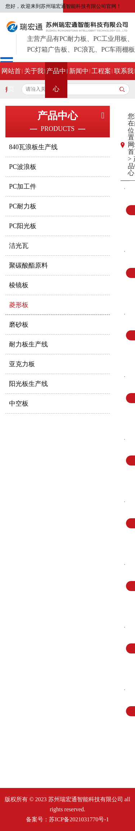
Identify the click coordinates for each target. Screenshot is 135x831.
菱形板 (18, 304)
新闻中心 (79, 80)
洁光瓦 (18, 245)
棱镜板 (18, 285)
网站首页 (11, 80)
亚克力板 (22, 364)
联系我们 (124, 80)
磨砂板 (18, 324)
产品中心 (56, 80)
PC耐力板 (22, 206)
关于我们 (34, 80)
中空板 (18, 403)
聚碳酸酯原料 (28, 265)
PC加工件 (22, 186)
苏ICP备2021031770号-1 (79, 819)
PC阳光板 (22, 226)
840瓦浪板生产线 (33, 147)
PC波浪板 (22, 166)
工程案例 (101, 80)
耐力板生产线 (28, 344)
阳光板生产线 (28, 383)
